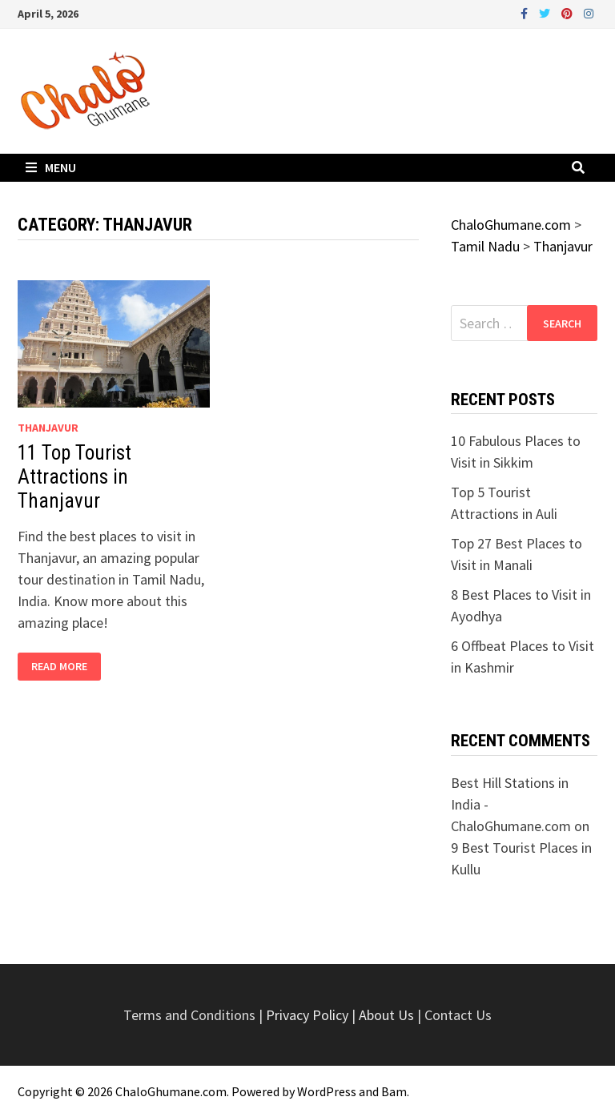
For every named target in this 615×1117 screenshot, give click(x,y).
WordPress (326, 1091)
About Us (386, 1015)
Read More (65, 667)
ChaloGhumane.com (171, 1091)
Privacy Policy (309, 1015)
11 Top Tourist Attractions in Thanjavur (74, 476)
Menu (51, 167)
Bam (394, 1091)
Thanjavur (48, 427)
